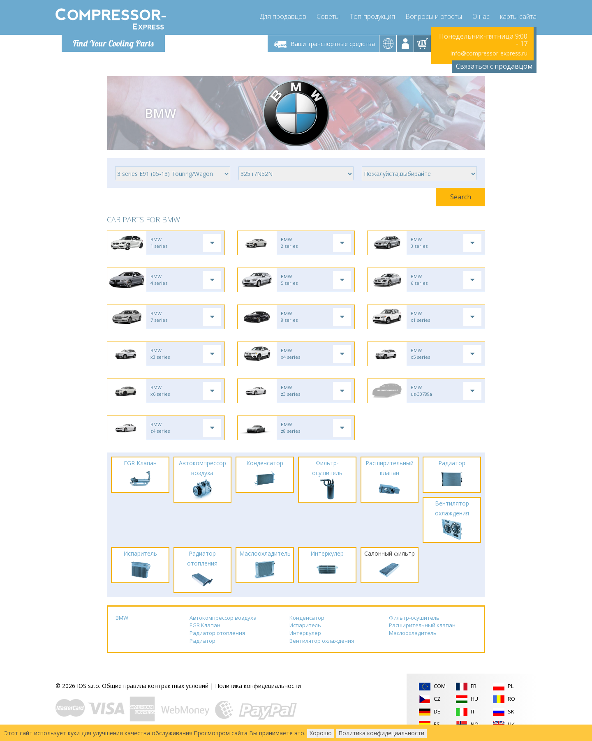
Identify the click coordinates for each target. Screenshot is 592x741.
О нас (481, 16)
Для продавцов (283, 16)
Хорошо (321, 733)
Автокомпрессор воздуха (223, 617)
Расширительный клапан (422, 625)
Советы (328, 16)
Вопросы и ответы (433, 16)
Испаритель (305, 625)
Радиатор (202, 640)
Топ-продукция (372, 16)
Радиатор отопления (217, 633)
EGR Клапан (205, 625)
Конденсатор (306, 617)
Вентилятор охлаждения (321, 640)
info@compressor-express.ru (489, 53)
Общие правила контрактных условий (155, 686)
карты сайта (518, 16)
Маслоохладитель (413, 633)
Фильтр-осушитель (414, 617)
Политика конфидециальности (258, 686)
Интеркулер (305, 633)
